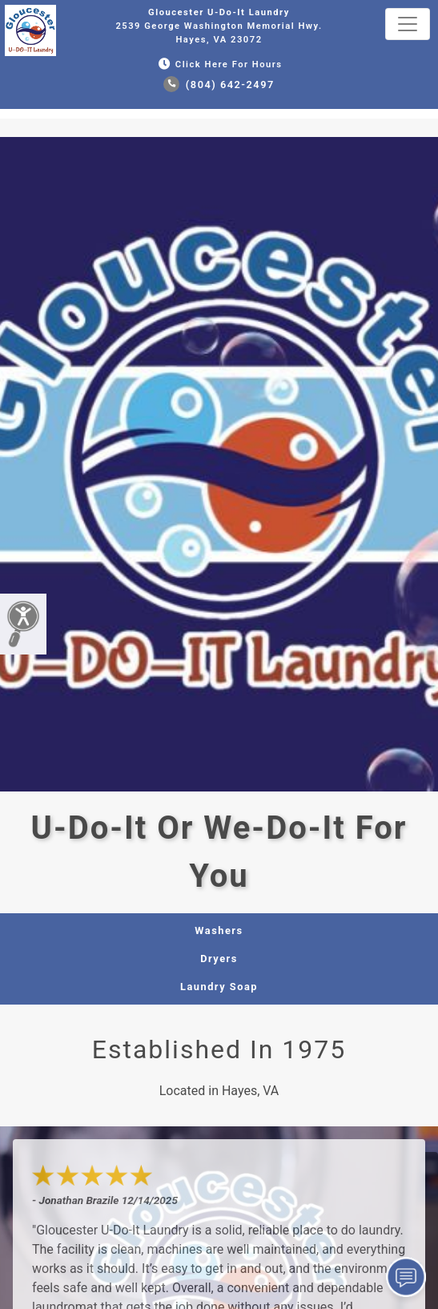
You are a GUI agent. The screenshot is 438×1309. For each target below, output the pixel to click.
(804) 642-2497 (219, 85)
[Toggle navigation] (407, 24)
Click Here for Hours (218, 64)
